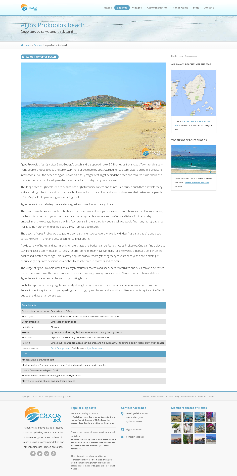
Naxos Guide (180, 7)
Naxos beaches (157, 396)
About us (202, 396)
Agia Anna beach (95, 348)
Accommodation (157, 7)
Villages (137, 7)
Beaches (122, 7)
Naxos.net (137, 429)
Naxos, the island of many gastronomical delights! (93, 434)
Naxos (108, 7)
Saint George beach (61, 348)
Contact (209, 7)
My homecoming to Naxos (84, 413)
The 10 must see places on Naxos (88, 456)
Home (26, 45)
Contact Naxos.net (135, 436)
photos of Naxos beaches (196, 182)
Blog (196, 7)
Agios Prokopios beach (41, 56)
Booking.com (177, 55)
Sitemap (68, 396)
